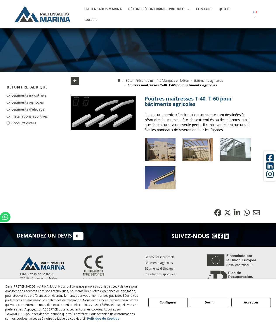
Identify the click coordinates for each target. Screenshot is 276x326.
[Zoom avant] (160, 149)
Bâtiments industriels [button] (159, 257)
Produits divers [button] (23, 123)
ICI (78, 236)
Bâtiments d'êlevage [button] (159, 268)
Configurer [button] (168, 302)
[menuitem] (103, 8)
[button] (42, 14)
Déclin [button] (209, 302)
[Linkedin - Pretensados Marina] (226, 236)
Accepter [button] (251, 302)
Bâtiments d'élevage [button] (28, 109)
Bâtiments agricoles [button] (27, 102)
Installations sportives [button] (29, 116)
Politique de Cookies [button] (103, 318)
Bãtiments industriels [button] (28, 95)
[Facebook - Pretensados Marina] (220, 236)
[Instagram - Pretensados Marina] (214, 236)
